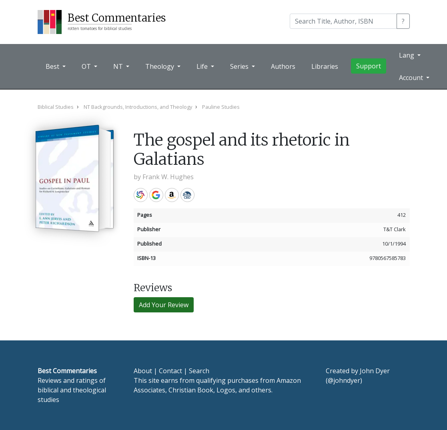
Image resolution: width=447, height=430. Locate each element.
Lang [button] (407, 55)
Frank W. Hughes (168, 176)
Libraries (324, 66)
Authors (283, 66)
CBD (187, 195)
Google (156, 195)
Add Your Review (163, 304)
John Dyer (375, 370)
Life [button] (202, 66)
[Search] (343, 21)
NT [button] (118, 66)
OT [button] (87, 66)
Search (199, 370)
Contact (170, 370)
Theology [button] (160, 66)
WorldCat (141, 195)
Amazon (172, 195)
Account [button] (412, 77)
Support (368, 66)
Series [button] (240, 66)
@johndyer (344, 380)
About (143, 370)
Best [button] (53, 66)
